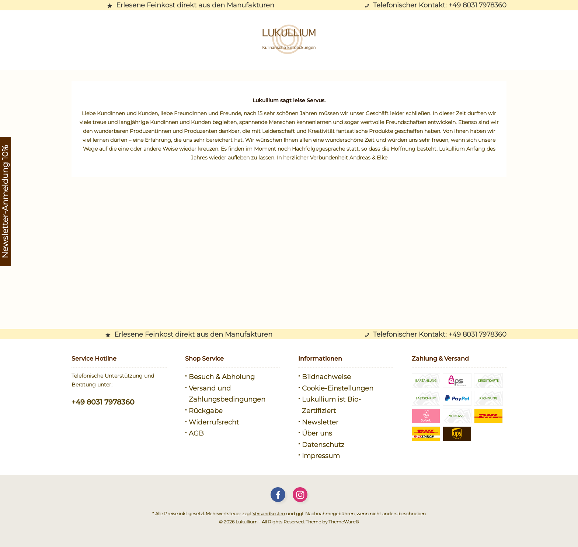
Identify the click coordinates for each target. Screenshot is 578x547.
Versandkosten (269, 513)
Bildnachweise (326, 377)
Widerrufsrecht (214, 422)
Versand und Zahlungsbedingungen (227, 394)
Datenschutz (323, 445)
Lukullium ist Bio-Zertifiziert (331, 405)
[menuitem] (232, 377)
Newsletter (320, 422)
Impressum (321, 456)
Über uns (317, 433)
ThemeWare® (343, 521)
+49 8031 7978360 (103, 402)
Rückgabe (206, 411)
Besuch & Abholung (222, 377)
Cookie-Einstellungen (337, 388)
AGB (196, 433)
